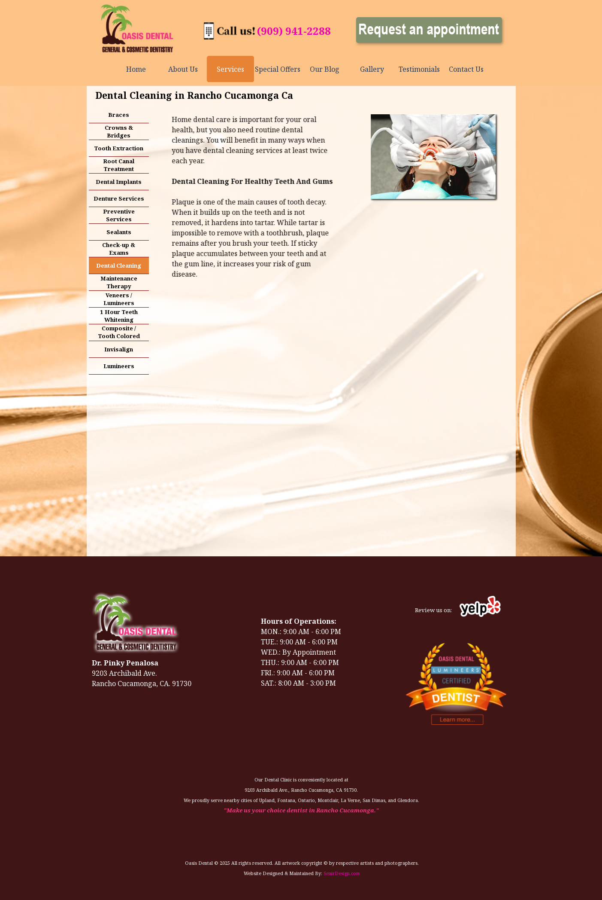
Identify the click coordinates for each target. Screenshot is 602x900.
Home (136, 69)
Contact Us (466, 69)
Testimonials (419, 69)
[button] (229, 27)
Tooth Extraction (118, 148)
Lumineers (118, 366)
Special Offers (277, 69)
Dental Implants (119, 182)
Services (230, 69)
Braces (118, 115)
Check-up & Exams (118, 248)
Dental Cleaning (118, 265)
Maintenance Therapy (118, 282)
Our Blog (324, 69)
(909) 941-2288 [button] (294, 31)
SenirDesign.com (342, 873)
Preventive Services (119, 215)
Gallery (372, 69)
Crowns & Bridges (119, 131)
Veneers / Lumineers (118, 299)
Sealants (118, 232)
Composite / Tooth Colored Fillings (119, 336)
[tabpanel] (294, 31)
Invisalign (118, 349)
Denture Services (119, 198)
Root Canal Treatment (118, 165)
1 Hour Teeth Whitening (119, 315)
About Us (183, 69)
